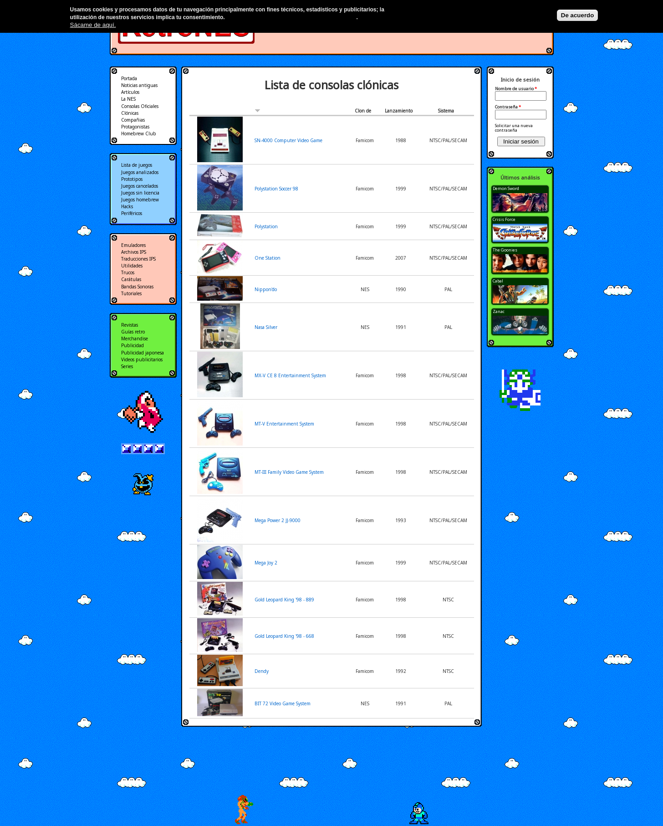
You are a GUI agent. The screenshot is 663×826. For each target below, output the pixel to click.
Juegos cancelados (139, 186)
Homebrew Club (138, 133)
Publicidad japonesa (142, 352)
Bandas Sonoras (137, 286)
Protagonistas (135, 126)
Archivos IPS (133, 252)
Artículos (130, 92)
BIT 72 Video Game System (283, 703)
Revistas (129, 325)
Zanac (499, 311)
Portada (129, 78)
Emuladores (133, 245)
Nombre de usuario (516, 89)
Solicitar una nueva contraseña (514, 128)
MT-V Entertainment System (284, 424)
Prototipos (132, 179)
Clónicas (129, 113)
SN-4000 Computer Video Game (288, 140)
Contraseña (508, 107)
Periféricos (131, 213)
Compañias (133, 120)
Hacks (127, 206)
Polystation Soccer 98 (276, 188)
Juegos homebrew (140, 199)
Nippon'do (266, 289)
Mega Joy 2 (266, 562)
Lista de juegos (136, 165)
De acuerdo (577, 15)
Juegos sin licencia (140, 193)
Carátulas (131, 279)
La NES (128, 99)
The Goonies (505, 250)
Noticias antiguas (139, 85)
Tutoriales (131, 293)
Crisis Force (504, 219)
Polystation (266, 226)
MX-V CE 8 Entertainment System (290, 375)
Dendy (262, 671)
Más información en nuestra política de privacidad (291, 17)
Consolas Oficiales (139, 106)
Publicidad (132, 345)
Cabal (498, 281)
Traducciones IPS (138, 259)
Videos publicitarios (142, 359)
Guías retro (133, 331)
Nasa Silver (266, 327)
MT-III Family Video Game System (289, 472)
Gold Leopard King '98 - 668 (284, 636)
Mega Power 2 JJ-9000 (278, 520)
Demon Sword (506, 188)
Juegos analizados (139, 172)
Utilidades (132, 265)
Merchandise (134, 338)
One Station (267, 258)
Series (127, 366)
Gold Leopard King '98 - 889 (284, 599)
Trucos (127, 272)
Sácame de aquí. (93, 24)
